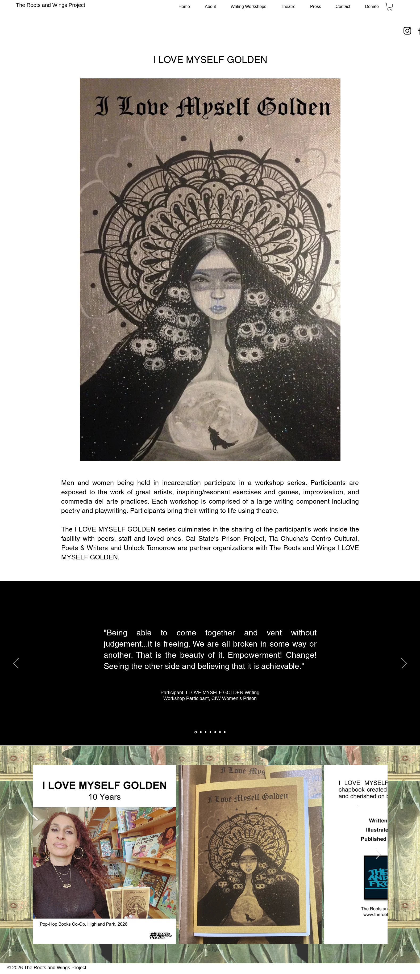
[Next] (404, 663)
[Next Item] (378, 854)
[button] (389, 7)
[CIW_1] (195, 732)
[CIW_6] (220, 732)
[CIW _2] (201, 732)
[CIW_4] (210, 732)
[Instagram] (407, 31)
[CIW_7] (225, 732)
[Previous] (16, 663)
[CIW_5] (215, 732)
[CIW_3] (205, 732)
